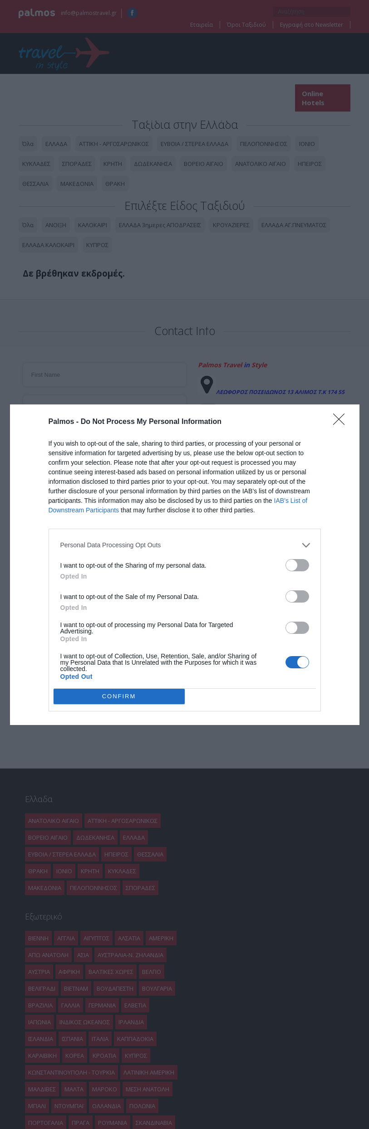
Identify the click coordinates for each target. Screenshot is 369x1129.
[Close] (341, 422)
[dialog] (184, 564)
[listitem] (184, 545)
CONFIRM (119, 696)
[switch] (297, 565)
